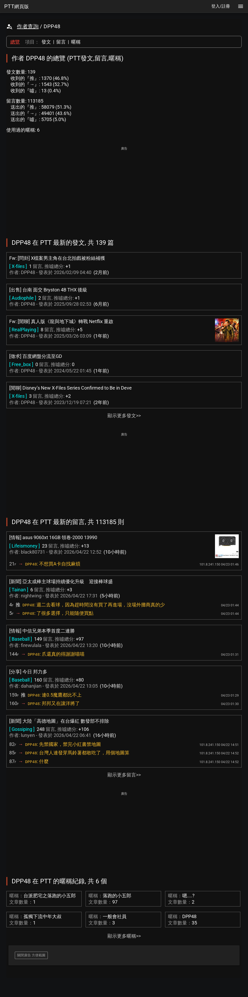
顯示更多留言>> (124, 775)
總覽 (15, 42)
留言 (61, 42)
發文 (46, 42)
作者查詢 (28, 26)
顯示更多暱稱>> (124, 936)
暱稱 (76, 42)
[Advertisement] (124, 189)
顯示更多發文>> (124, 415)
